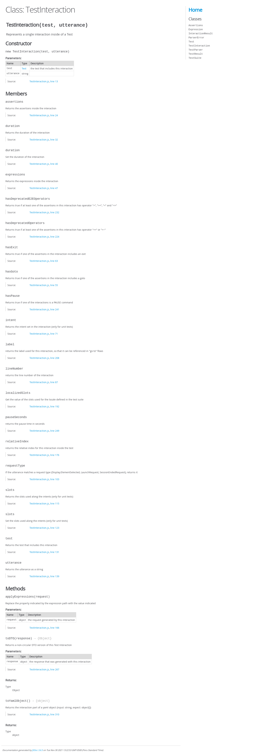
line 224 (54, 236)
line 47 (54, 187)
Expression (195, 29)
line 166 (54, 627)
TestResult (195, 53)
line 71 (54, 333)
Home (195, 9)
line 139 (54, 576)
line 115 (54, 503)
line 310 (54, 714)
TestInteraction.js (39, 81)
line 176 (54, 454)
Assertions (195, 25)
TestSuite (194, 58)
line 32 (54, 139)
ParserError (196, 37)
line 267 (54, 669)
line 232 (54, 212)
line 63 (54, 260)
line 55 (54, 284)
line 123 (54, 527)
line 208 (54, 357)
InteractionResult (200, 33)
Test (24, 68)
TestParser (195, 49)
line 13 (54, 81)
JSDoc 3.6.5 (37, 749)
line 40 (54, 163)
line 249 (54, 430)
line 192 (54, 406)
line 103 (54, 478)
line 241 (54, 309)
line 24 (54, 115)
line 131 (54, 551)
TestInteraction (199, 45)
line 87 (54, 381)
